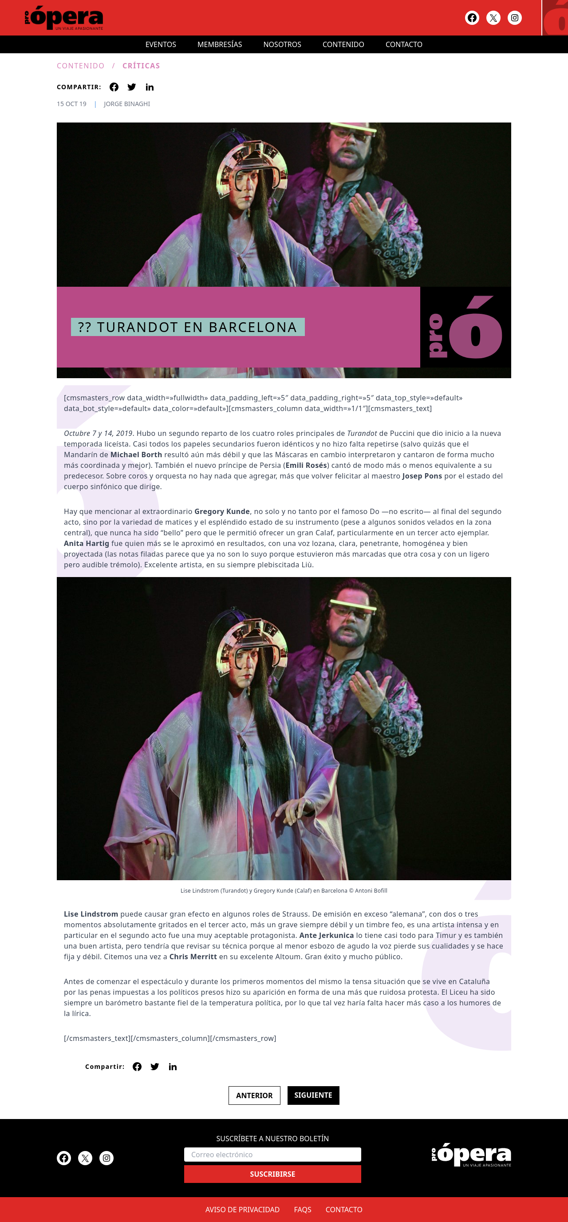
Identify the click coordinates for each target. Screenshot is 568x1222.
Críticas (141, 66)
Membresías (219, 44)
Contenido (343, 44)
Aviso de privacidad (242, 1209)
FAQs (303, 1209)
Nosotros (282, 44)
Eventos (161, 44)
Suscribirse (273, 1174)
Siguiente (313, 1095)
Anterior (254, 1095)
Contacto (404, 44)
